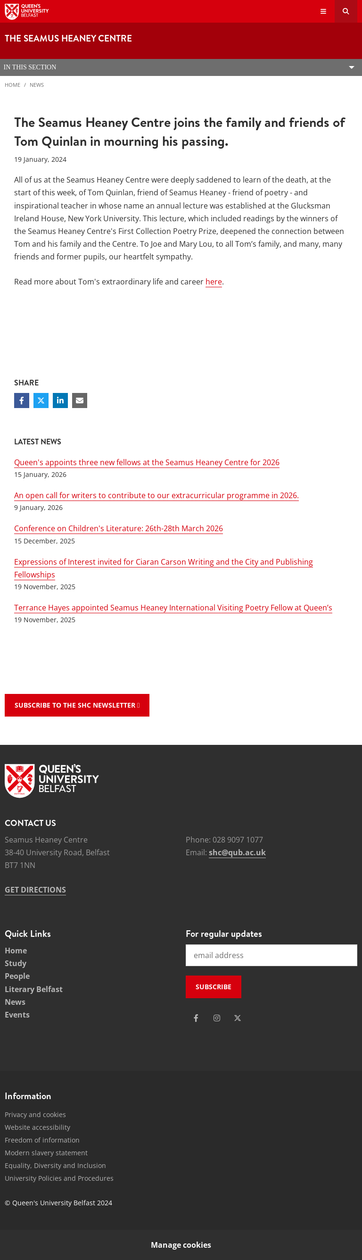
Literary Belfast (34, 989)
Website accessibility (37, 1127)
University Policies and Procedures (59, 1178)
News (37, 84)
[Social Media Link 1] (196, 1018)
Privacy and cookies (35, 1114)
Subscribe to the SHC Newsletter (77, 705)
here (214, 281)
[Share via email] (79, 400)
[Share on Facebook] (21, 400)
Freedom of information (42, 1139)
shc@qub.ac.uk (237, 852)
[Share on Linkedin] (60, 400)
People (17, 976)
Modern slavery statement (46, 1152)
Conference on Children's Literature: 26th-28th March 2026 (118, 528)
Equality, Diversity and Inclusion (55, 1165)
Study (15, 963)
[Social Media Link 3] (237, 1018)
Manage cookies (181, 1245)
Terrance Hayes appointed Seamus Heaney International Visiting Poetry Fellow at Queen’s (173, 607)
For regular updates (224, 933)
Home (12, 84)
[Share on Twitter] (41, 400)
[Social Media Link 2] (216, 1018)
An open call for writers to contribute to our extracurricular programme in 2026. (156, 495)
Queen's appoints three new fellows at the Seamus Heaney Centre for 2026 (147, 462)
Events (17, 1015)
